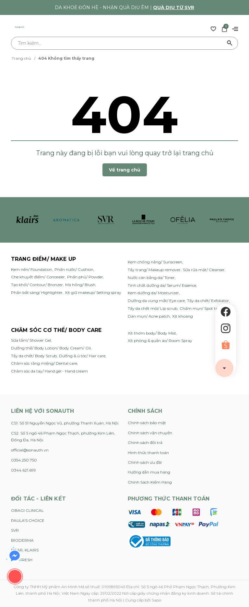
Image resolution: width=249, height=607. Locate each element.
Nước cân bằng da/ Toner (151, 277)
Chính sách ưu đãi (145, 462)
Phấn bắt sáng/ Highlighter (37, 292)
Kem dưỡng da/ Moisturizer (153, 292)
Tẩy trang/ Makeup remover (154, 269)
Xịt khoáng (182, 316)
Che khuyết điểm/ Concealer (38, 276)
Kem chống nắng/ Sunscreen (155, 261)
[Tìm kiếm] (230, 43)
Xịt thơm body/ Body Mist (152, 333)
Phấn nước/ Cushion (73, 269)
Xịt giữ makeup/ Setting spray (93, 292)
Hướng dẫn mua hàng (149, 472)
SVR (15, 530)
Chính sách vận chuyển (150, 432)
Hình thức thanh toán (148, 452)
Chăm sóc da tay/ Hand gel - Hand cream (49, 371)
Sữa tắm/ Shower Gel (31, 340)
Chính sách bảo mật (147, 422)
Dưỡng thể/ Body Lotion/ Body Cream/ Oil (51, 348)
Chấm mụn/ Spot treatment (206, 308)
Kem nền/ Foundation (31, 269)
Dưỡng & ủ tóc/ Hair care (82, 355)
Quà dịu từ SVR (173, 7)
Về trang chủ (124, 170)
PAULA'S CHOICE (27, 520)
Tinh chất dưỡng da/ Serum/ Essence (162, 285)
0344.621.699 (23, 470)
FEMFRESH (21, 559)
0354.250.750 (24, 460)
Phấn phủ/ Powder (85, 276)
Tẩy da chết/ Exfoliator (208, 300)
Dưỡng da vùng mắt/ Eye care (156, 300)
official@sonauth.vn (30, 450)
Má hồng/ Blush (80, 284)
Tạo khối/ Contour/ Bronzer (37, 284)
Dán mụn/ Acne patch (149, 316)
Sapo (156, 600)
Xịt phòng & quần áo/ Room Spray (160, 340)
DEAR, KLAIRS (25, 550)
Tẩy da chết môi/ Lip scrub (152, 308)
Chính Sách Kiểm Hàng (150, 482)
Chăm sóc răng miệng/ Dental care (44, 363)
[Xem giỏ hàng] (224, 29)
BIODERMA (22, 540)
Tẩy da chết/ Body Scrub (34, 355)
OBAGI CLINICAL (27, 510)
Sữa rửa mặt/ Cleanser (204, 269)
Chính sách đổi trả (145, 442)
